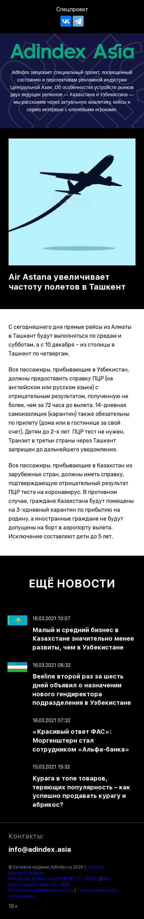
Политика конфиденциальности (41, 890)
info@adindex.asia (40, 849)
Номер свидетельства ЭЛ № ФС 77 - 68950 (54, 878)
